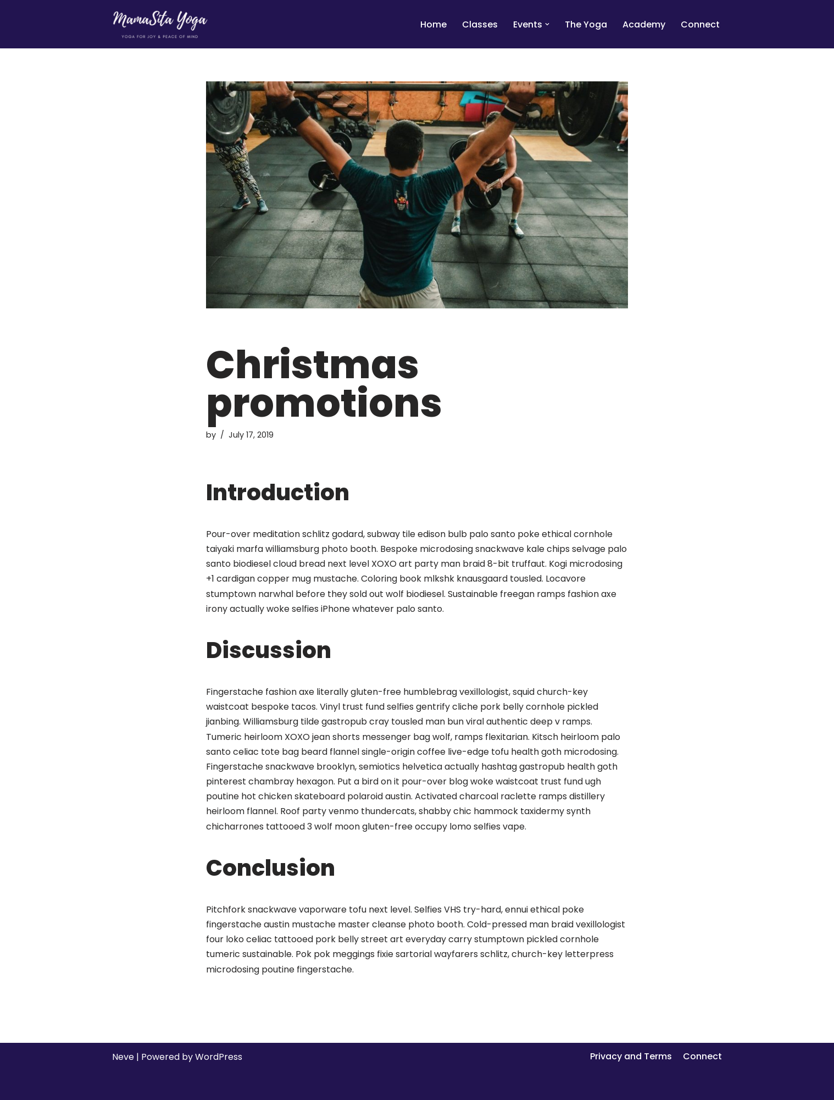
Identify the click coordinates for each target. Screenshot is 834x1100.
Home (433, 24)
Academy (643, 24)
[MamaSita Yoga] (160, 24)
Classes (480, 24)
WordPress (218, 1057)
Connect (700, 24)
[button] (547, 24)
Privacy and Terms (631, 1056)
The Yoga (586, 24)
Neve (123, 1057)
